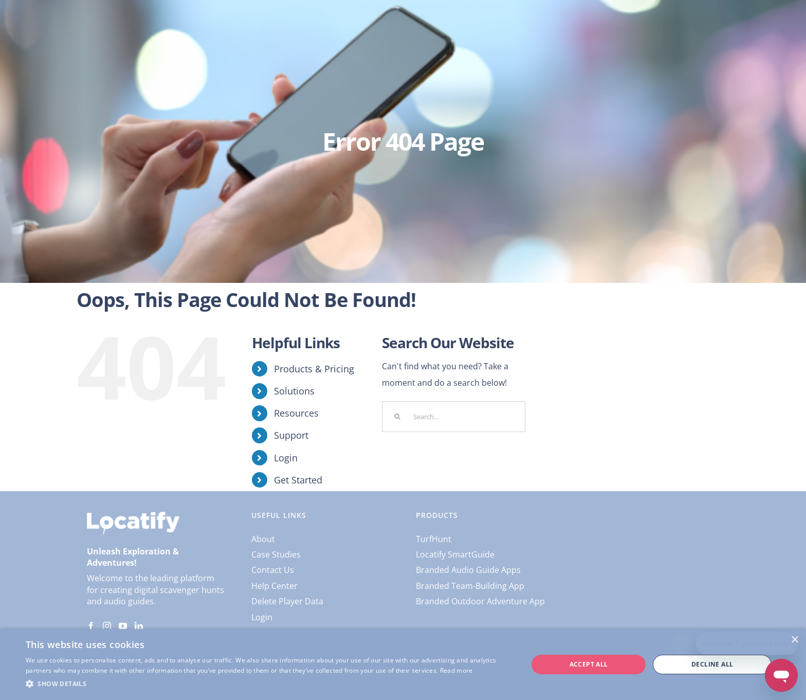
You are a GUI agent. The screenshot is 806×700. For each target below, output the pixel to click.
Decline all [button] (712, 664)
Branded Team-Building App (470, 585)
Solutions (294, 391)
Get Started (298, 480)
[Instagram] (107, 626)
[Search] (397, 416)
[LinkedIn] (139, 626)
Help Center (274, 585)
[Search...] (453, 416)
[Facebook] (91, 626)
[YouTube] (123, 626)
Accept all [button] (589, 664)
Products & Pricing (314, 369)
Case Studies (276, 554)
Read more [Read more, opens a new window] (456, 670)
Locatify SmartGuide (455, 554)
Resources (296, 413)
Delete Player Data (287, 601)
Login (286, 458)
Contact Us (272, 570)
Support (291, 435)
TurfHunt (433, 539)
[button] (269, 684)
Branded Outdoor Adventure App (480, 601)
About (263, 539)
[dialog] (403, 664)
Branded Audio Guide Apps (468, 570)
